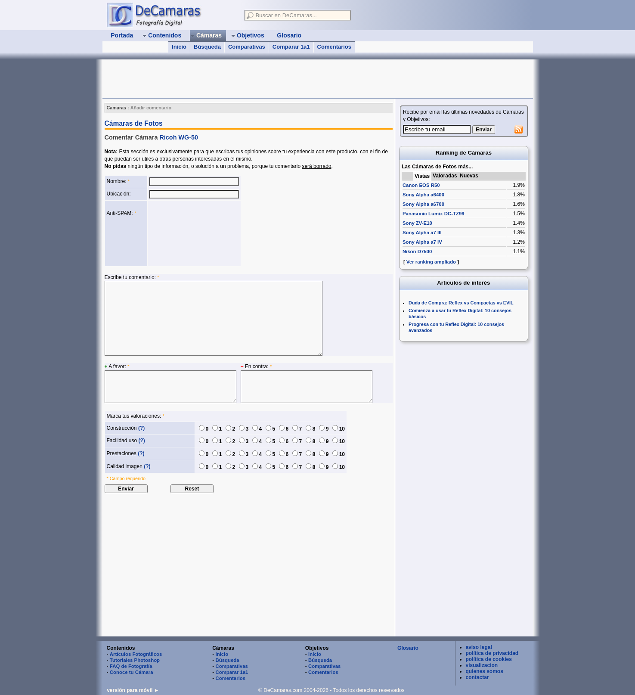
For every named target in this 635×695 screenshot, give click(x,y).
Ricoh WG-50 (178, 137)
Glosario (407, 648)
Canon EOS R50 (421, 185)
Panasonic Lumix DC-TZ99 (434, 213)
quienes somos (484, 671)
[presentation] (184, 233)
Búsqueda (207, 46)
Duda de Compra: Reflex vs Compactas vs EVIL (461, 302)
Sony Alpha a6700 (423, 204)
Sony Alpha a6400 (423, 194)
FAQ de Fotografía (131, 666)
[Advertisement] (259, 78)
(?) (141, 428)
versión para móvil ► (133, 690)
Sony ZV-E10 (417, 223)
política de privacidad (492, 653)
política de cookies (489, 659)
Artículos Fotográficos (136, 654)
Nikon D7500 (417, 251)
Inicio (179, 46)
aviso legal (479, 647)
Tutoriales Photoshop (135, 660)
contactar (477, 677)
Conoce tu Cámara (131, 672)
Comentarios (334, 46)
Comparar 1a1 (291, 46)
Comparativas (246, 46)
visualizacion (482, 665)
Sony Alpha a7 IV (422, 242)
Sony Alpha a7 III (422, 232)
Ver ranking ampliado (431, 261)
